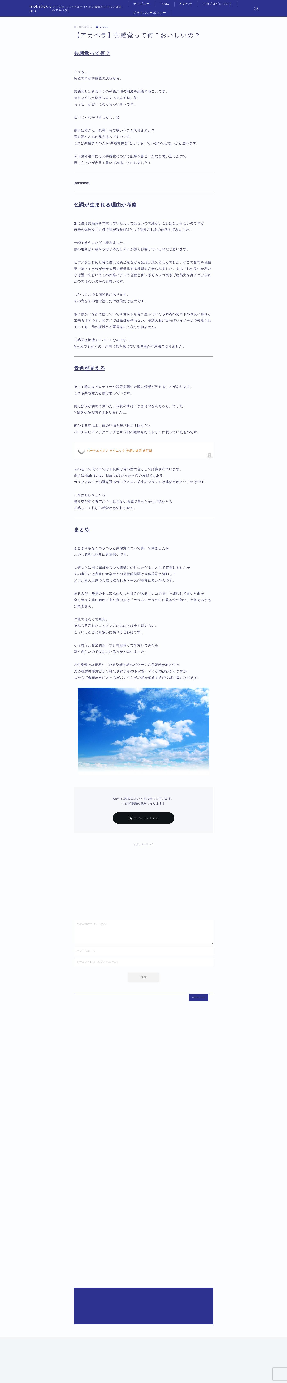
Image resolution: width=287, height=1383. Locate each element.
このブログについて (220, 4)
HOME (33, 1332)
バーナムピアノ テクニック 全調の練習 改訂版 (119, 450)
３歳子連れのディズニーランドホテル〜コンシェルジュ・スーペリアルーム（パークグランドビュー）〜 (129, 1174)
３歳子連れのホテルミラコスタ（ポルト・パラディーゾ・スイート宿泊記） (106, 1226)
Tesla (167, 4)
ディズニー (144, 4)
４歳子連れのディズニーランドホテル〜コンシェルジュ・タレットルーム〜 (106, 1209)
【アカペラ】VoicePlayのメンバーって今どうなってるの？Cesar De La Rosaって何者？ (117, 1296)
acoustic (103, 27)
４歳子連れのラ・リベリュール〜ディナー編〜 (83, 1244)
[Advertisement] (143, 879)
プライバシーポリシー (152, 13)
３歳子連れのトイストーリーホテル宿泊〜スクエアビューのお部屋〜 (100, 1278)
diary (48, 1332)
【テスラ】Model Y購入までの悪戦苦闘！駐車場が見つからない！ (99, 1261)
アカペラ (188, 4)
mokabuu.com (43, 8)
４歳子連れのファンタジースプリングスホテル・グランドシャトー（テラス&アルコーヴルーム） (123, 1191)
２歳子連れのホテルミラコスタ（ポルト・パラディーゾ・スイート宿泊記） (106, 1157)
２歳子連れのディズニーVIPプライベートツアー (84, 1313)
